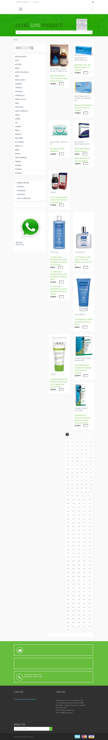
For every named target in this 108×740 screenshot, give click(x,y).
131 (84, 519)
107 (90, 500)
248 (68, 611)
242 (90, 603)
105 (79, 500)
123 (68, 515)
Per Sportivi (20, 194)
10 (75, 438)
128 (68, 519)
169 (73, 550)
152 (90, 534)
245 (79, 607)
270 (79, 626)
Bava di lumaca (20, 80)
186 (84, 561)
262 (90, 619)
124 (73, 515)
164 (73, 546)
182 (90, 557)
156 (84, 538)
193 (68, 569)
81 (72, 484)
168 (68, 550)
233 (68, 599)
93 (72, 492)
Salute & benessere (22, 198)
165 (79, 546)
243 (68, 607)
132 (90, 519)
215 (79, 584)
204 (73, 576)
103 (68, 500)
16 (77, 442)
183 (68, 561)
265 (79, 622)
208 (68, 580)
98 (67, 496)
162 (90, 542)
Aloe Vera (18, 64)
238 (68, 603)
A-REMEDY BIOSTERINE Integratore (82, 359)
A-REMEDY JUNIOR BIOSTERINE (80, 409)
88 (77, 488)
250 (79, 611)
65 (81, 473)
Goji (16, 123)
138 (68, 527)
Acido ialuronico (21, 57)
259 (73, 619)
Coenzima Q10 (19, 95)
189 (73, 565)
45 (72, 461)
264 (73, 622)
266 (84, 622)
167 (90, 546)
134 (73, 523)
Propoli (17, 154)
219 (73, 588)
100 (77, 496)
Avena (17, 76)
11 (80, 438)
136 (84, 523)
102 (88, 496)
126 (84, 515)
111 (84, 504)
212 (90, 580)
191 (84, 565)
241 (84, 603)
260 (79, 619)
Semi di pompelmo (21, 158)
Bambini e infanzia (22, 183)
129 (73, 519)
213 (68, 584)
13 (89, 438)
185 (79, 561)
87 (72, 488)
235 (79, 599)
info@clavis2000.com (23, 2)
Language (36, 2)
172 (90, 550)
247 (90, 607)
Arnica (17, 68)
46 (77, 461)
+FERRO (53, 192)
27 (72, 450)
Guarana (18, 126)
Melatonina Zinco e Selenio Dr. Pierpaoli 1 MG (83, 98)
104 (73, 500)
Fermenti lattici (20, 99)
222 (90, 588)
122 (90, 511)
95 (81, 492)
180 (79, 557)
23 (81, 446)
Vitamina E (18, 173)
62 (67, 473)
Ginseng (17, 119)
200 (79, 573)
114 (73, 507)
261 (84, 619)
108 (68, 504)
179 (73, 557)
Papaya (17, 150)
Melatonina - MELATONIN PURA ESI (82, 143)
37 (91, 454)
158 (68, 542)
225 (79, 592)
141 (84, 527)
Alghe (17, 60)
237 (90, 599)
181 (84, 557)
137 (90, 523)
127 (90, 515)
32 (67, 454)
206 (84, 576)
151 (84, 534)
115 (79, 507)
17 (81, 442)
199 (73, 573)
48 (86, 461)
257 (90, 615)
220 (79, 588)
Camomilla (18, 88)
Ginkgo (17, 115)
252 (90, 611)
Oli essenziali (19, 142)
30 (86, 450)
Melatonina (19, 138)
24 (86, 446)
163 (68, 546)
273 (68, 630)
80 (67, 484)
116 (84, 507)
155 (79, 538)
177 (90, 553)
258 (68, 619)
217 (90, 584)
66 (86, 473)
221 (84, 588)
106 (84, 500)
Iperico (17, 130)
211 (84, 580)
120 (79, 511)
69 (72, 477)
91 (91, 488)
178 (68, 557)
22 (77, 446)
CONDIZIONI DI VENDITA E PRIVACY (25, 699)
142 (90, 527)
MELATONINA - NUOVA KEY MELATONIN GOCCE (58, 70)
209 (73, 580)
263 (68, 622)
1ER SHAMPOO (79, 314)
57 (72, 469)
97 (91, 492)
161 (84, 542)
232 (90, 596)
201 (84, 573)
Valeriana (18, 165)
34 (77, 454)
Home (15, 40)
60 (86, 469)
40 (77, 457)
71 (81, 477)
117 (90, 507)
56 (67, 469)
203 (68, 576)
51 (72, 465)
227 (90, 592)
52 (77, 465)
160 (79, 542)
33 (72, 454)
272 (90, 626)
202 (90, 573)
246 (84, 607)
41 (81, 457)
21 (72, 446)
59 (81, 469)
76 (77, 480)
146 (84, 530)
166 (84, 546)
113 (68, 507)
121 (84, 511)
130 (79, 519)
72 (86, 477)
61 (91, 469)
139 (73, 527)
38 (67, 457)
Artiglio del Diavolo (22, 72)
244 (73, 607)
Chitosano (18, 91)
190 (79, 565)
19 (91, 442)
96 (86, 492)
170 (79, 550)
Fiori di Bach (19, 107)
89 (81, 488)
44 (67, 461)
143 (68, 530)
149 (73, 534)
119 (73, 511)
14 (67, 442)
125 (79, 515)
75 (72, 480)
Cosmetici (19, 187)
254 (73, 615)
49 (91, 461)
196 (84, 569)
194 (73, 569)
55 (91, 465)
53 (81, 465)
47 (81, 461)
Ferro (17, 103)
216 (84, 584)
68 (67, 477)
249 (73, 611)
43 (91, 457)
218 (68, 588)
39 (72, 457)
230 (79, 596)
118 (68, 511)
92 (67, 492)
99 (72, 496)
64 (77, 473)
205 (79, 576)
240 (79, 603)
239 (73, 603)
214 (73, 584)
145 (79, 530)
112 (90, 504)
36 (86, 454)
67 (91, 473)
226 (84, 592)
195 (79, 569)
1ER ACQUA (54, 252)
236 (84, 599)
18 (86, 442)
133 (68, 523)
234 (73, 599)
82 (77, 484)
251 (84, 611)
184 (73, 561)
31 (91, 450)
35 (81, 454)
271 (84, 626)
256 (84, 615)
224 (73, 592)
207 (90, 576)
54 (86, 465)
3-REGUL (53, 374)
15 (72, 442)
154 (73, 538)
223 (68, 592)
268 (68, 626)
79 (91, 480)
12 (84, 438)
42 (86, 457)
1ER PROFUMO (79, 252)
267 (90, 622)
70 (77, 477)
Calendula (18, 84)
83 (81, 484)
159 (73, 542)
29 (81, 450)
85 (91, 484)
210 (79, 580)
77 (81, 480)
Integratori (20, 190)
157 (90, 538)
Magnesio (18, 134)
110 (79, 504)
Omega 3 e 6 (19, 146)
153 (68, 538)
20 (67, 446)
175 (79, 553)
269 (73, 626)
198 (68, 573)
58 (77, 469)
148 (68, 534)
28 (77, 450)
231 (84, 596)
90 (86, 488)
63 (72, 473)
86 (67, 488)
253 (68, 615)
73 (91, 477)
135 (79, 523)
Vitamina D (18, 169)
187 (90, 561)
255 (79, 615)
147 (90, 530)
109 (73, 504)
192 (90, 565)
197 (90, 569)
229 (73, 596)
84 (86, 484)
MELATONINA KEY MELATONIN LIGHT (80, 59)
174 (73, 553)
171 (84, 550)
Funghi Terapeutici (21, 111)
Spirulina (18, 161)
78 (86, 480)
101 (83, 496)
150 (79, 534)
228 (68, 596)
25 (91, 446)
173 (68, 553)
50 (67, 465)
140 (79, 527)
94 (77, 492)
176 (84, 553)
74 (67, 480)
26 (67, 450)
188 (68, 565)
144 (73, 530)
